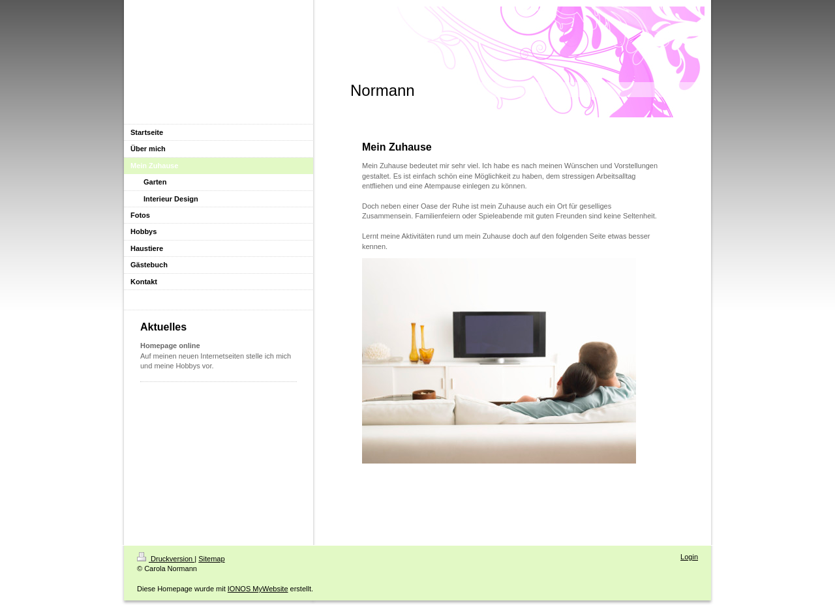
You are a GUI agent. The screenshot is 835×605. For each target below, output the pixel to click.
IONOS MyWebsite (258, 589)
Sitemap (211, 559)
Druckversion (165, 559)
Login (689, 557)
